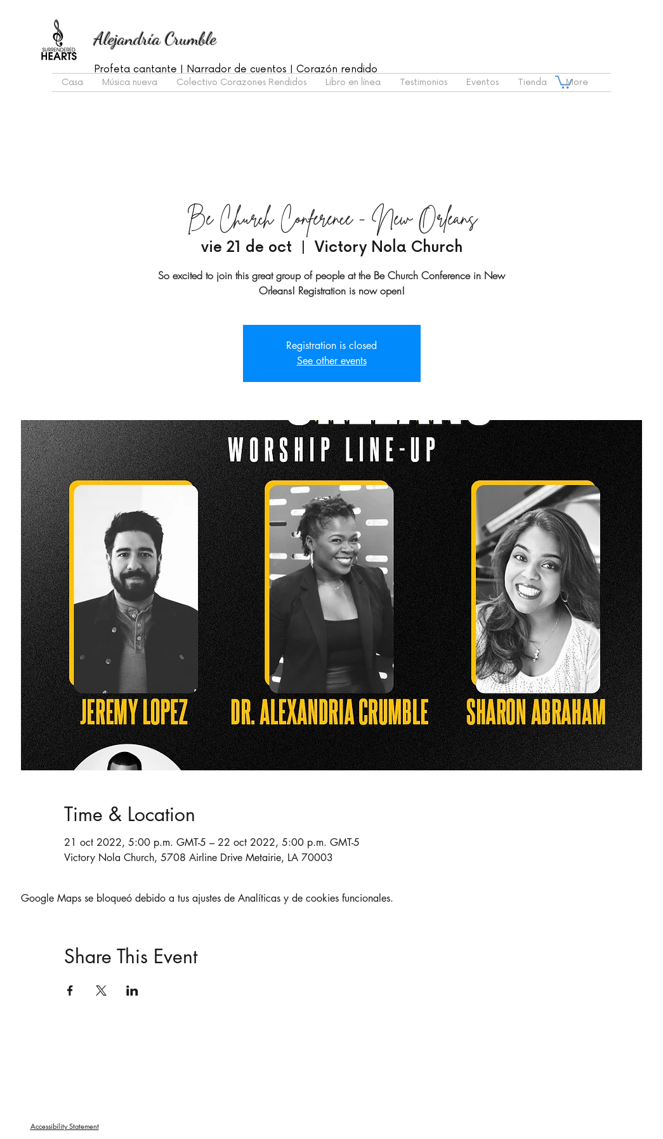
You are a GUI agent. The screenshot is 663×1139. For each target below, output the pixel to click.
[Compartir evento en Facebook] (70, 990)
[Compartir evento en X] (101, 990)
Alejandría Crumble (155, 38)
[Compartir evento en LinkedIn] (132, 990)
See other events (332, 360)
